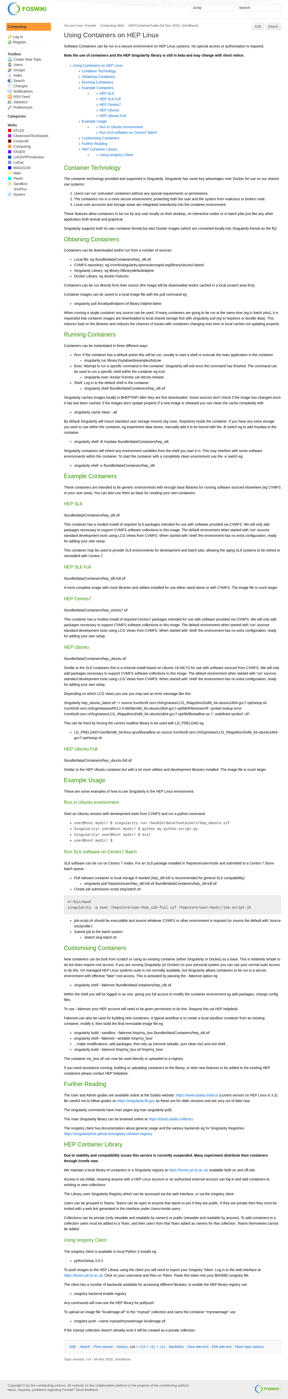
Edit (258, 26)
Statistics (18, 102)
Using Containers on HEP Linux (98, 65)
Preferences (20, 107)
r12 (152, 1347)
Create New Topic (24, 59)
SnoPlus (17, 189)
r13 (142, 1347)
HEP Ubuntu (109, 110)
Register (19, 42)
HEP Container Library (99, 149)
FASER (16, 152)
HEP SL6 (106, 93)
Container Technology (99, 71)
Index (15, 75)
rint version (103, 1347)
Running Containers (97, 82)
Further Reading (94, 144)
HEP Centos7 (110, 105)
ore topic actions (249, 1347)
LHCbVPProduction (26, 157)
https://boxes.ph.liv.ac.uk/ (188, 1170)
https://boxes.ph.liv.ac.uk (83, 1275)
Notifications (20, 91)
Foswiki (90, 25)
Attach (273, 26)
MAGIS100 (19, 168)
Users (15, 65)
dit (73, 1347)
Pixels (15, 178)
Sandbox (17, 184)
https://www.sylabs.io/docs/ (197, 1095)
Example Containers (98, 88)
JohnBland (189, 25)
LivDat (16, 162)
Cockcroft (18, 141)
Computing (17, 27)
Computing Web (112, 25)
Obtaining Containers (98, 77)
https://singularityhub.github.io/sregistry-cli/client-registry (108, 1134)
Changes (18, 86)
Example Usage (94, 121)
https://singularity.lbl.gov (136, 1101)
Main (14, 173)
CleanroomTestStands (28, 136)
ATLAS (16, 130)
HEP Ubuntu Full (112, 116)
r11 (162, 1347)
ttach (85, 1347)
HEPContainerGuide (143, 25)
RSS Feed (19, 97)
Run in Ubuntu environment (121, 127)
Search (16, 81)
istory (122, 1347)
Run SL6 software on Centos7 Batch (128, 132)
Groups (16, 70)
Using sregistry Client (116, 155)
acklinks (176, 1347)
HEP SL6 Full (110, 99)
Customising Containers (101, 138)
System (16, 194)
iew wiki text (198, 1347)
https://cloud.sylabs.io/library (170, 1119)
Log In (18, 37)
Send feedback (87, 1390)
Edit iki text (222, 1347)
